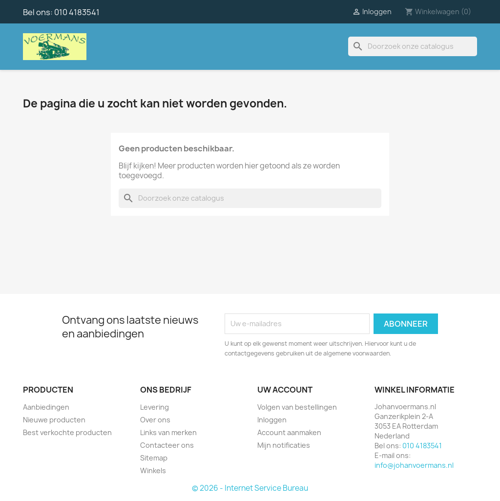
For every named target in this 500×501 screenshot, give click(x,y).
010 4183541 (77, 12)
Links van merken (168, 432)
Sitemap (153, 457)
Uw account (284, 389)
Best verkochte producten (67, 432)
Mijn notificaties (283, 445)
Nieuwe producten (54, 419)
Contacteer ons (167, 445)
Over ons (155, 419)
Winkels (153, 470)
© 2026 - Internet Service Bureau (250, 488)
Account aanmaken (289, 432)
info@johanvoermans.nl (414, 465)
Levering (154, 407)
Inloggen (272, 419)
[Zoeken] (412, 46)
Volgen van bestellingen (297, 407)
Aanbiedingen (46, 407)
